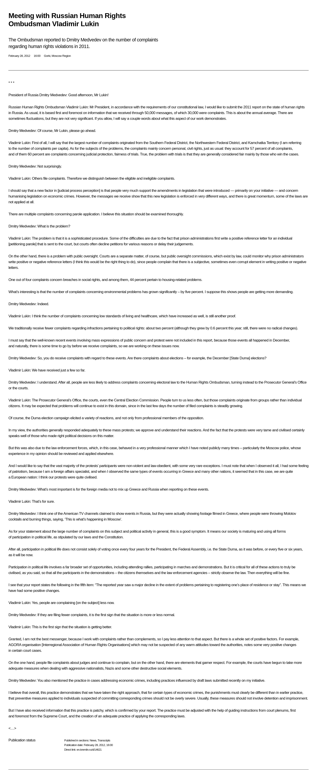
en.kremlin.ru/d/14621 (89, 749)
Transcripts (104, 740)
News (93, 740)
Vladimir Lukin (77, 107)
